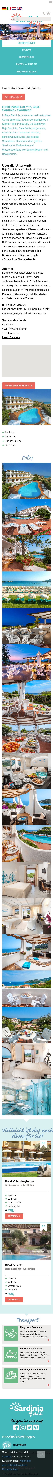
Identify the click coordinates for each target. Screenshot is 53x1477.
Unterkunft (26, 43)
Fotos (26, 50)
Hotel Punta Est (33, 88)
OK (41, 1454)
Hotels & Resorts (17, 88)
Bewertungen (27, 71)
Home (4, 88)
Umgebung (26, 57)
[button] (26, 358)
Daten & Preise (26, 64)
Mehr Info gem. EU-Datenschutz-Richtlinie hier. (16, 1465)
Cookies (6, 1456)
